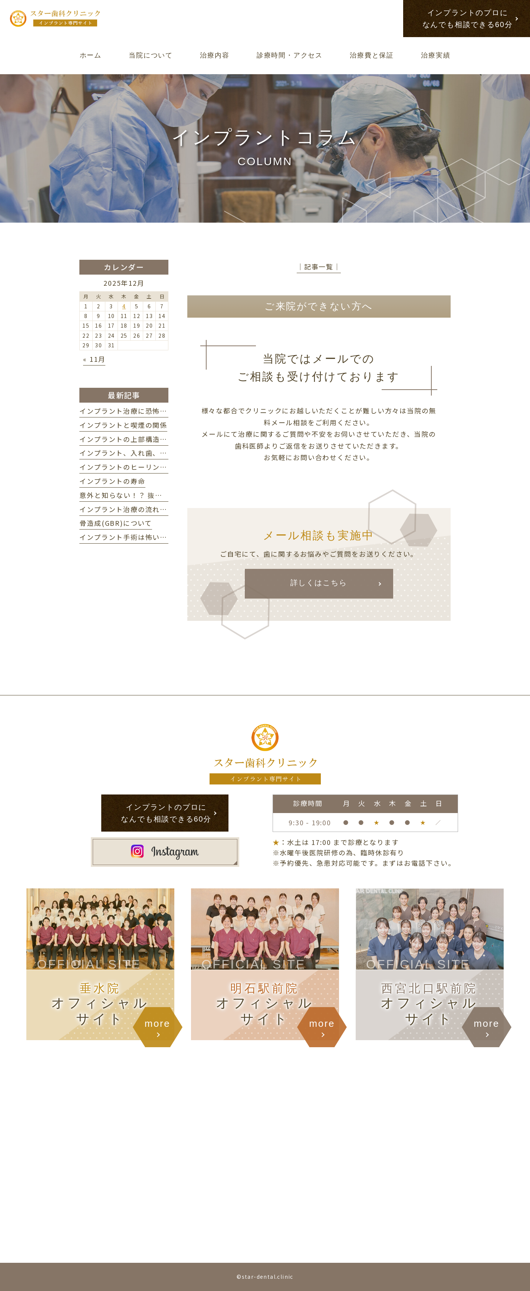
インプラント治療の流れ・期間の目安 (141, 509)
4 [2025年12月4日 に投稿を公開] (124, 306)
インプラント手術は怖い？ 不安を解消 (145, 537)
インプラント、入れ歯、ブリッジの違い (145, 453)
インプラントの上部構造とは (126, 439)
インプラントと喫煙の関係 (123, 425)
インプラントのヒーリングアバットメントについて (163, 467)
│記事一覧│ (319, 266)
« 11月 (94, 359)
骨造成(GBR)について (115, 523)
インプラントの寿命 (112, 481)
